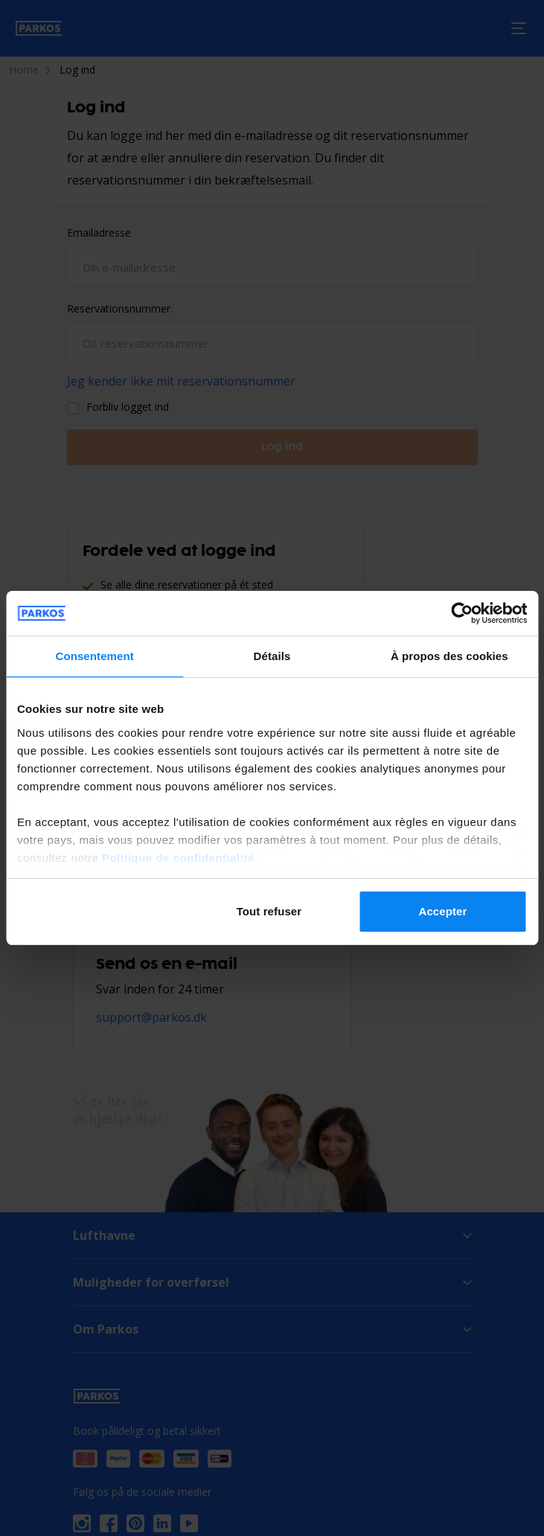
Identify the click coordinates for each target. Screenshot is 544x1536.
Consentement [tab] (94, 656)
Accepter (442, 911)
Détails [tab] (272, 656)
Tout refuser (269, 911)
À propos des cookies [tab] (449, 656)
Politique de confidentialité (178, 857)
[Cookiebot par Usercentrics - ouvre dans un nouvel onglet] (462, 613)
